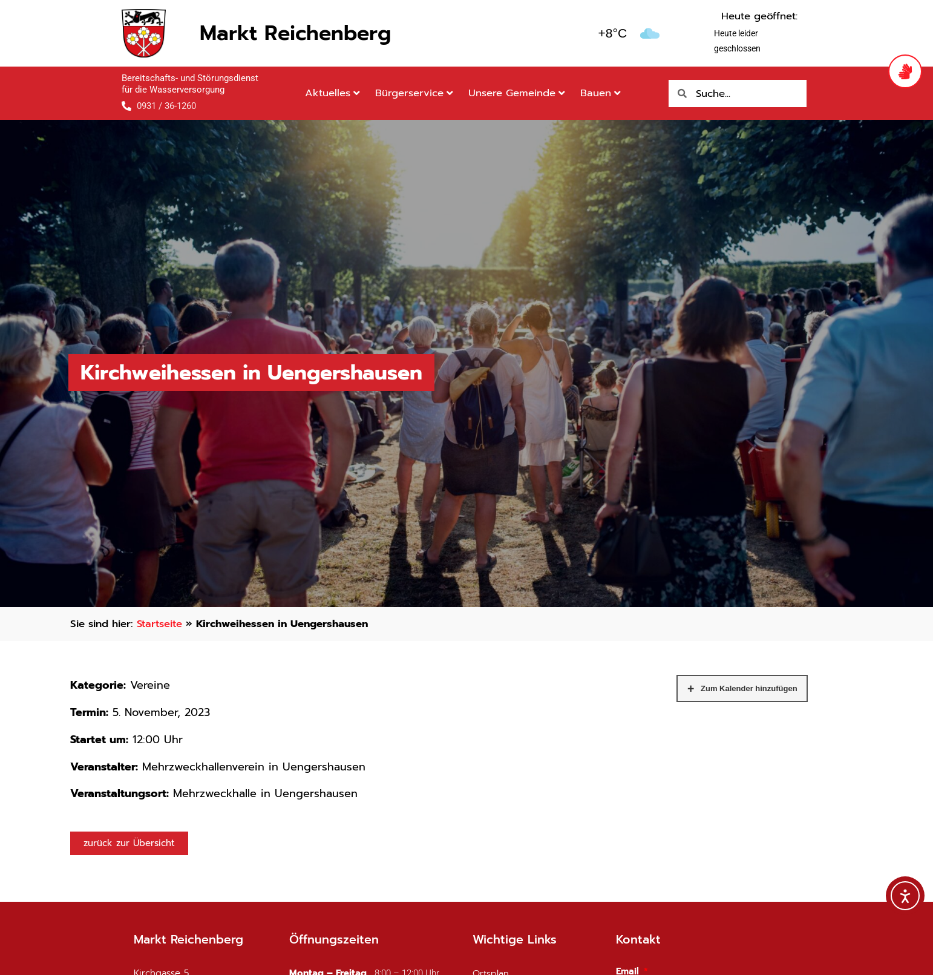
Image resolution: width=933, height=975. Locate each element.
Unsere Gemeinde (516, 92)
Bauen (600, 92)
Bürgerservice (414, 92)
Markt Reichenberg (295, 33)
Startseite (161, 623)
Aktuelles (332, 92)
